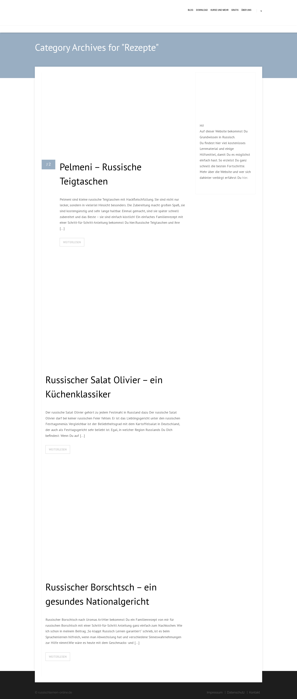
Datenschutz (236, 692)
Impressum (215, 692)
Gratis (234, 10)
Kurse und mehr (219, 10)
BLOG (190, 10)
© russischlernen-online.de (53, 692)
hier (244, 177)
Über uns (246, 10)
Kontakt (254, 692)
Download (202, 10)
